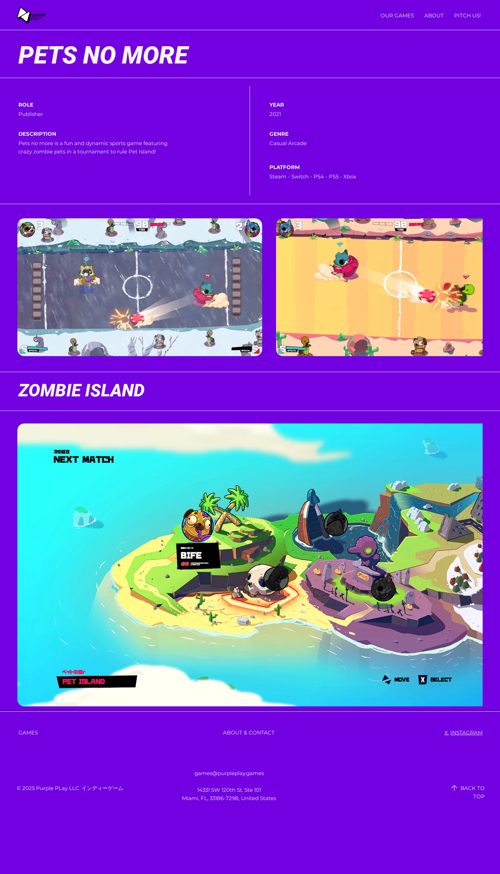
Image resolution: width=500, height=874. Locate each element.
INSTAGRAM (466, 732)
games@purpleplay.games (229, 773)
